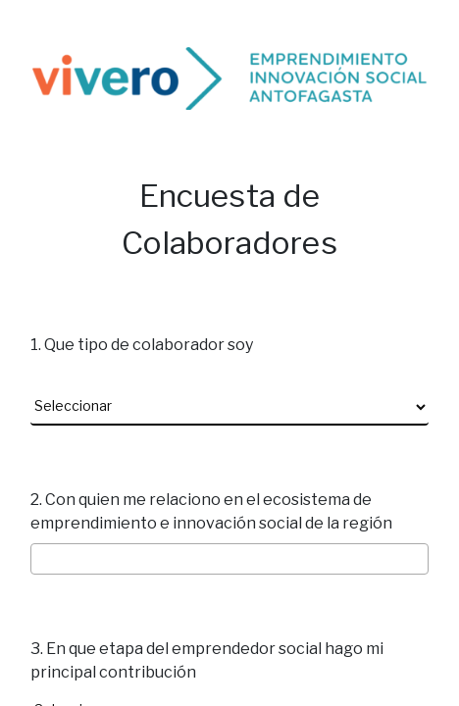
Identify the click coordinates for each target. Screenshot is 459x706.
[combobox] (229, 559)
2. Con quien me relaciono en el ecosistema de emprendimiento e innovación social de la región (211, 511)
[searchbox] (232, 560)
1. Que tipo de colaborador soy (141, 344)
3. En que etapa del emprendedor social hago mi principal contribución (206, 660)
